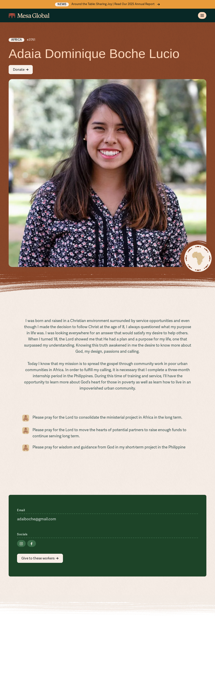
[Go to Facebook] (31, 543)
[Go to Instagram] (21, 543)
